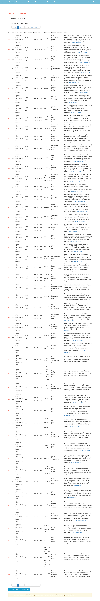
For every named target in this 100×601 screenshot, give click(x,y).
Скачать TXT (25, 589)
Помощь (49, 2)
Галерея (30, 2)
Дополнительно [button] (40, 2)
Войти (94, 2)
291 (32, 27)
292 (36, 27)
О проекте (57, 2)
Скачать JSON (14, 589)
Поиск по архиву (21, 2)
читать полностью (77, 42)
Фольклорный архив (7, 2)
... (28, 27)
